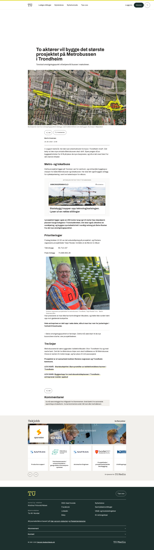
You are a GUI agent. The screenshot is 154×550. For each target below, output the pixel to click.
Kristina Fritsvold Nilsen (37, 505)
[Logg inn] (127, 5)
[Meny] (147, 5)
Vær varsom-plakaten (59, 521)
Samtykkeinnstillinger (103, 507)
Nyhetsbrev (99, 503)
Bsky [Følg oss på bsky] (63, 515)
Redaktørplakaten (78, 521)
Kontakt (77, 534)
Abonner (138, 5)
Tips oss (120, 494)
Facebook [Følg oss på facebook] (65, 507)
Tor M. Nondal (33, 513)
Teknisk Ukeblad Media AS (46, 542)
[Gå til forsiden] (30, 5)
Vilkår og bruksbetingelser (105, 511)
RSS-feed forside (68, 503)
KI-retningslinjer (101, 515)
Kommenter (60, 132)
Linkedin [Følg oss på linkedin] (64, 511)
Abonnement (77, 528)
